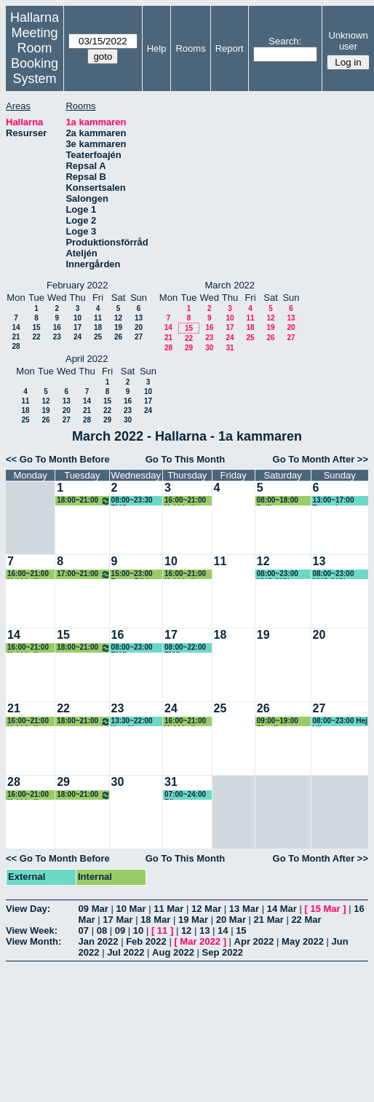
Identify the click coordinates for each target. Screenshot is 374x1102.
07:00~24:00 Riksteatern (185, 795)
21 (16, 337)
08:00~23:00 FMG (132, 648)
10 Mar (131, 908)
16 (57, 327)
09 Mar (93, 908)
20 (139, 327)
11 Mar (168, 908)
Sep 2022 (222, 952)
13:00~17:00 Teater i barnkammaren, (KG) (340, 500)
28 (16, 346)
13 (139, 318)
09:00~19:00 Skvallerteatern (283, 721)
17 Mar (117, 919)
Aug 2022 (173, 952)
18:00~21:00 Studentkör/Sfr (83, 500)
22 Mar (306, 919)
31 (230, 348)
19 (118, 327)
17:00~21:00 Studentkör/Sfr (83, 574)
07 (84, 930)
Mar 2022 (200, 941)
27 (139, 337)
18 (98, 327)
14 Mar (282, 908)
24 (77, 337)
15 (36, 327)
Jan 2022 (99, 941)
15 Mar (325, 908)
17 (77, 327)
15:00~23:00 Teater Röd (132, 574)
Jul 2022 (125, 952)
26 (118, 337)
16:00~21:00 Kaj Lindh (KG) (185, 500)
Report (229, 48)
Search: (284, 41)
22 (36, 337)
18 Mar (155, 919)
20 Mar (231, 919)
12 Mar (206, 908)
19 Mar (193, 919)
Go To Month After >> (320, 459)
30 (209, 348)
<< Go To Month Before (58, 459)
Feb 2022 (146, 941)
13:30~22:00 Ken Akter (132, 721)
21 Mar (269, 919)
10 (77, 318)
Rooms (190, 48)
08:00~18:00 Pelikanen (277, 500)
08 (102, 930)
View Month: (33, 941)
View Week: (31, 930)
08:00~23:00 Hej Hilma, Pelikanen (340, 721)
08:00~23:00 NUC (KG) (277, 574)
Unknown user (347, 41)
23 (57, 337)
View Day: (28, 908)
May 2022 (303, 941)
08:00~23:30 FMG (132, 500)
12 (118, 318)
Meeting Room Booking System (34, 55)
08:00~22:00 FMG (185, 648)
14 (16, 327)
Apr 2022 (254, 941)
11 (98, 318)
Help (157, 48)
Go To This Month (186, 459)
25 (98, 337)
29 (189, 348)
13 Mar (244, 908)
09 (120, 930)
